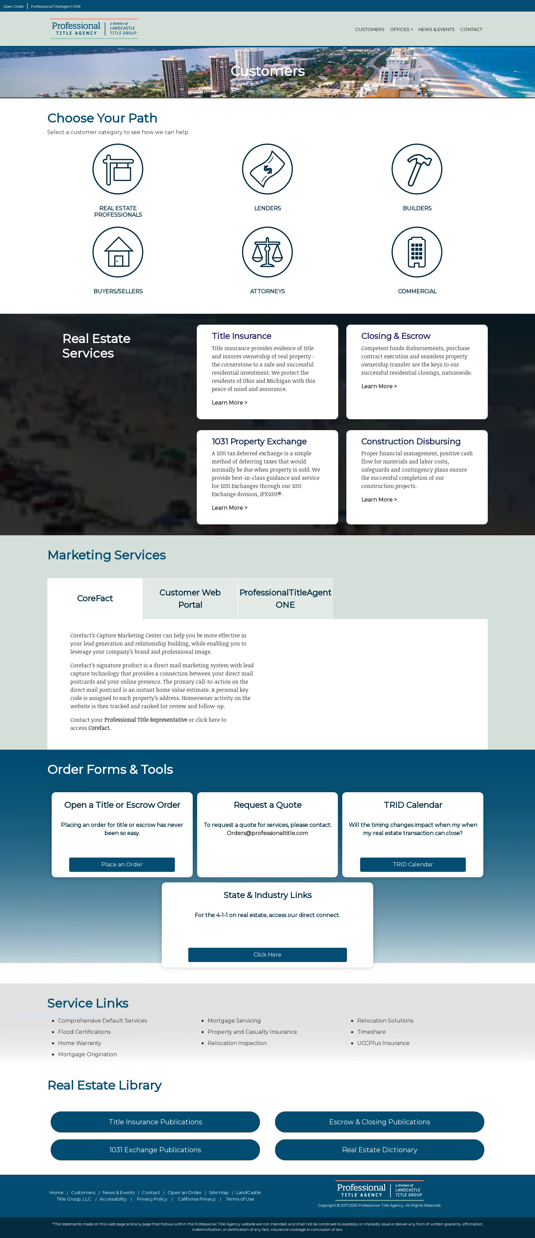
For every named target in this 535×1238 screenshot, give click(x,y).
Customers (369, 29)
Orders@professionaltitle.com (267, 833)
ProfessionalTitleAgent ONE (56, 6)
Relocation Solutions (385, 1020)
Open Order (14, 6)
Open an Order (185, 1192)
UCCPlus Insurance (383, 1043)
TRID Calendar (413, 864)
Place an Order (122, 864)
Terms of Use (240, 1199)
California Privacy (196, 1199)
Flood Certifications (84, 1032)
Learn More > (229, 403)
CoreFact (95, 598)
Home (57, 1192)
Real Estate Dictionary (379, 1150)
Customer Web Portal (190, 599)
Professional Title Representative (145, 719)
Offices (400, 29)
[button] (412, 29)
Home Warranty (79, 1043)
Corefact (98, 728)
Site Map (219, 1192)
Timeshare (371, 1032)
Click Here (267, 954)
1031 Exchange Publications (155, 1150)
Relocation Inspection (237, 1043)
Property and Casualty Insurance (252, 1032)
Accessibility (113, 1199)
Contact (471, 29)
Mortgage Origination (87, 1054)
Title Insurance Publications (155, 1122)
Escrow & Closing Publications (379, 1122)
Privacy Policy (152, 1199)
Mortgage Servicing (234, 1020)
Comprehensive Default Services (102, 1020)
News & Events (436, 29)
